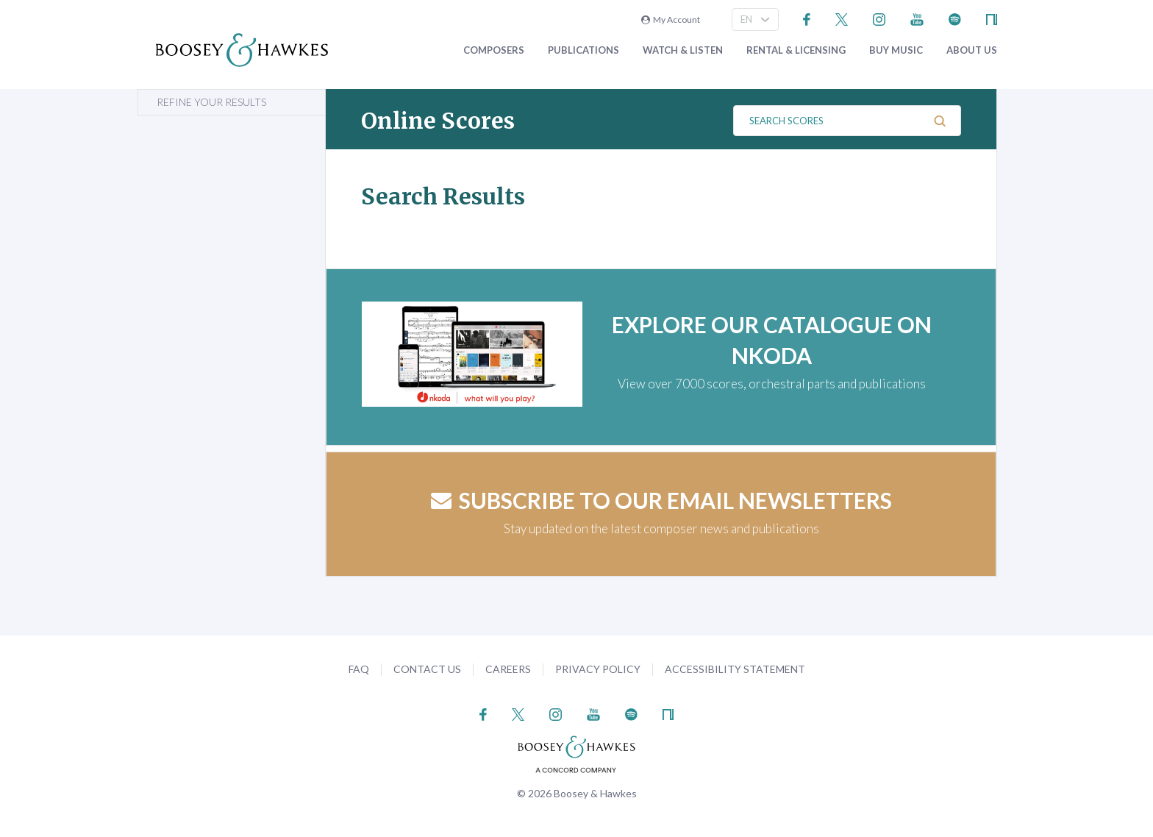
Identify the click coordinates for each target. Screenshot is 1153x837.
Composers (493, 50)
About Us (971, 50)
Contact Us (427, 669)
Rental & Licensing (796, 50)
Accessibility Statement (735, 669)
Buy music (896, 50)
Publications (583, 50)
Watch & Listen (683, 50)
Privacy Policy (597, 669)
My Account (670, 19)
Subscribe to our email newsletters (661, 500)
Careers (508, 669)
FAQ (359, 669)
